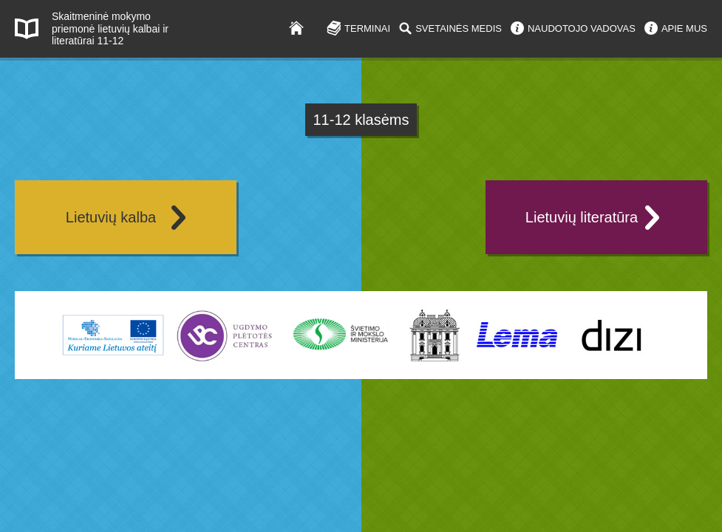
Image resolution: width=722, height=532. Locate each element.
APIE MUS (684, 28)
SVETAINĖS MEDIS (458, 28)
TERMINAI (367, 28)
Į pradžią (303, 28)
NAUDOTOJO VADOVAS (582, 28)
